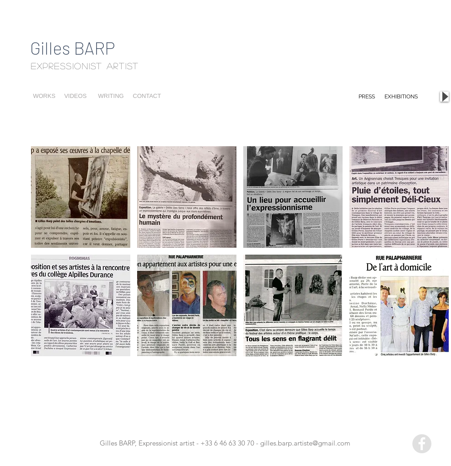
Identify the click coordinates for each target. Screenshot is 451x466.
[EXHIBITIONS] (401, 96)
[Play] (444, 97)
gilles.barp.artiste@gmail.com (305, 443)
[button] (80, 197)
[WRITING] (111, 96)
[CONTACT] (147, 96)
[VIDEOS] (75, 96)
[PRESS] (366, 96)
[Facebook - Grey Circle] (421, 443)
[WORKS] (44, 96)
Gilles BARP (72, 47)
